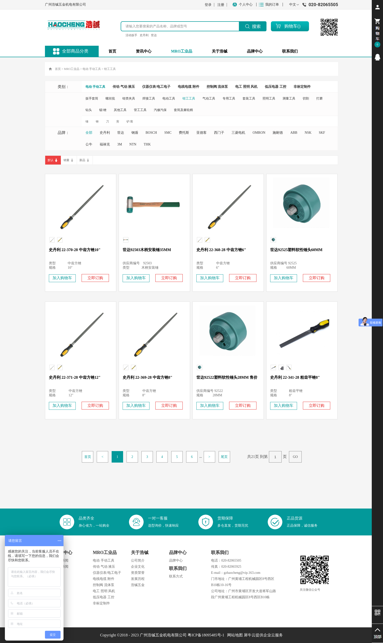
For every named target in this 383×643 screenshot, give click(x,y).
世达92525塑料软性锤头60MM (296, 250)
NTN (132, 144)
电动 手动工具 (92, 69)
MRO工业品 (71, 69)
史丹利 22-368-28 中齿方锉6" (221, 250)
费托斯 (184, 132)
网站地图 (234, 635)
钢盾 (134, 132)
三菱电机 (238, 132)
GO (295, 457)
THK (147, 144)
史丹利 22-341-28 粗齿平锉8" (295, 377)
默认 (50, 160)
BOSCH (151, 132)
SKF (322, 132)
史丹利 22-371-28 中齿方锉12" (75, 377)
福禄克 (105, 144)
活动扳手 (131, 35)
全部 (88, 132)
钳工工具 (110, 69)
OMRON (259, 132)
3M (119, 144)
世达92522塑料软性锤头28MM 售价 (226, 377)
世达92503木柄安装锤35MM (147, 250)
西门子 (219, 132)
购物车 (291, 26)
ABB (293, 132)
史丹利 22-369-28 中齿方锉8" (147, 377)
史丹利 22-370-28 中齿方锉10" (75, 250)
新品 (82, 160)
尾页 (224, 457)
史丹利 (144, 35)
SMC (168, 132)
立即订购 (95, 278)
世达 (154, 35)
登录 (208, 5)
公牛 (88, 144)
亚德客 (201, 132)
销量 (66, 160)
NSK (308, 132)
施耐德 (278, 132)
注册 (220, 5)
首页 (112, 51)
